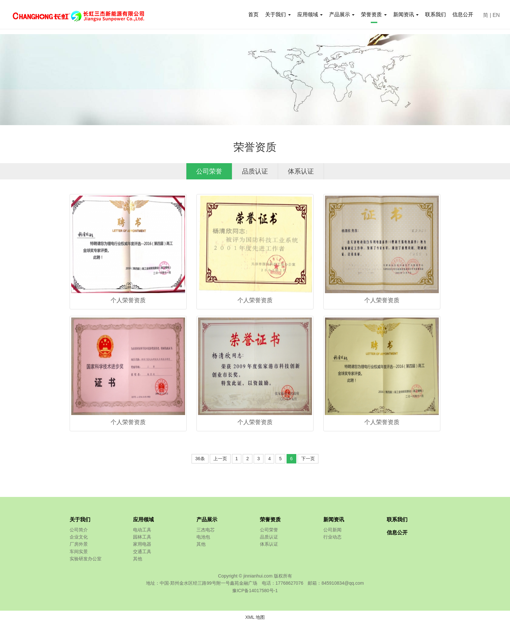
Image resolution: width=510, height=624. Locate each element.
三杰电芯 (205, 529)
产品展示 (206, 519)
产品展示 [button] (342, 14)
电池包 (203, 537)
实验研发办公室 (85, 558)
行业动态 (332, 537)
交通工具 (142, 551)
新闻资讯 (333, 519)
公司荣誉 (209, 171)
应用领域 (143, 519)
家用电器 (142, 544)
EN (496, 15)
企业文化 (79, 537)
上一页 (220, 458)
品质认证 (255, 171)
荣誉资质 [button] (373, 14)
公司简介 (79, 529)
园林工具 (142, 537)
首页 (253, 14)
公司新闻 (332, 529)
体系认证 (301, 171)
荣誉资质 (270, 519)
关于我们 (80, 519)
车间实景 (79, 551)
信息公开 (462, 14)
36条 (200, 458)
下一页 (308, 458)
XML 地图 (255, 617)
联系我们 (435, 14)
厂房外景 (79, 544)
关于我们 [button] (277, 14)
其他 (137, 558)
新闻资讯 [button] (406, 14)
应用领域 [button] (310, 14)
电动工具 (142, 529)
